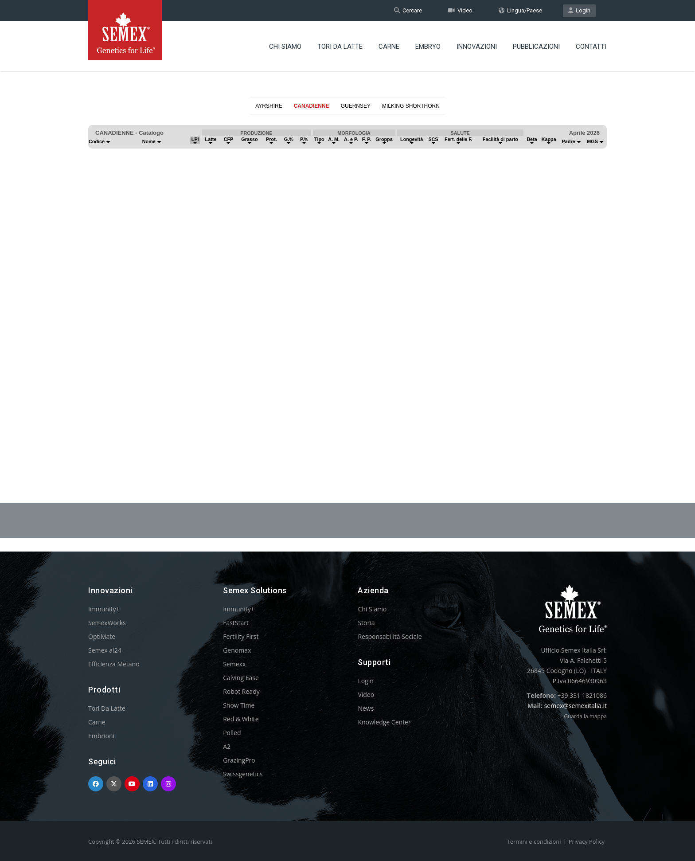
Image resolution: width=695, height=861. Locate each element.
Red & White (240, 719)
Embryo (428, 47)
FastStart (236, 622)
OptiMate (101, 636)
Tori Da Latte (340, 47)
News (366, 708)
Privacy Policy (587, 841)
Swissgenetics (242, 774)
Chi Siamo (285, 47)
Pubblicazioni (536, 47)
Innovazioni (477, 47)
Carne (389, 47)
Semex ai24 (104, 650)
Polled (232, 732)
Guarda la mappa (585, 716)
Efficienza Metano (114, 664)
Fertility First (240, 636)
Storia (366, 622)
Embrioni (101, 736)
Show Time (238, 705)
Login (579, 10)
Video (460, 10)
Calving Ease (241, 677)
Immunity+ (104, 609)
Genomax (237, 650)
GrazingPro (239, 760)
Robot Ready (241, 691)
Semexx (234, 664)
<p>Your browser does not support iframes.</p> (347, 287)
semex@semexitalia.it (575, 705)
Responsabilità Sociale (390, 636)
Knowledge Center (384, 722)
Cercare (408, 10)
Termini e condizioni (534, 841)
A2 (226, 746)
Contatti (591, 47)
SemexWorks (107, 622)
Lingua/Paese (520, 10)
